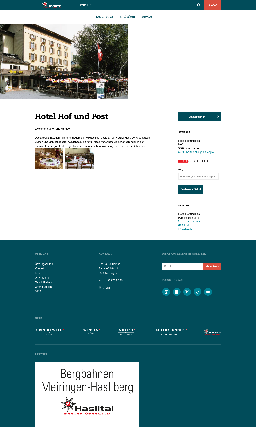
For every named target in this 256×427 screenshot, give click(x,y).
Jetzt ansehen (197, 116)
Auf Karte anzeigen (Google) (196, 151)
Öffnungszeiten (44, 263)
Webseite (185, 229)
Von (180, 170)
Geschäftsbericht (45, 282)
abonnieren (212, 266)
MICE (38, 291)
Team (38, 273)
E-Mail (183, 225)
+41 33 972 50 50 (111, 280)
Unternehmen (43, 277)
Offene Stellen (43, 286)
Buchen (212, 4)
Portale (84, 4)
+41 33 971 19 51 (189, 221)
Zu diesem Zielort (190, 189)
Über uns (41, 254)
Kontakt (39, 268)
